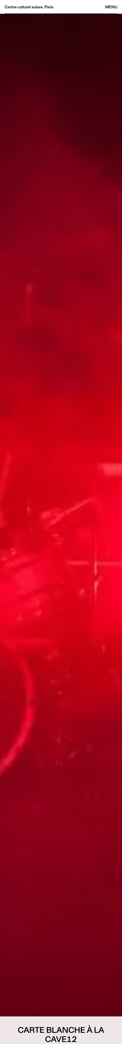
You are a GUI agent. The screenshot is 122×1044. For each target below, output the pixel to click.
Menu (111, 7)
